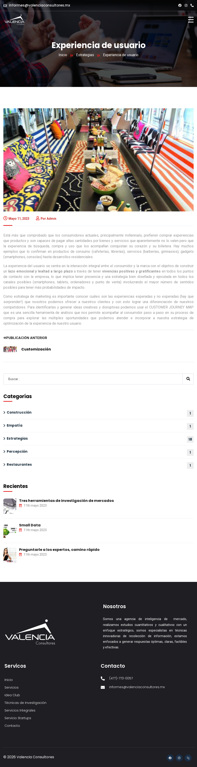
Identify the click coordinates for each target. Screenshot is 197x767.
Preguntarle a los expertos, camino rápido (59, 549)
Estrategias (85, 55)
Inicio (63, 55)
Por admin (46, 218)
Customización (36, 349)
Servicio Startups (17, 718)
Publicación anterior (25, 338)
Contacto (12, 725)
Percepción (17, 451)
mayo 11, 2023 (16, 218)
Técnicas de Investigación (25, 702)
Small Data (30, 525)
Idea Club (12, 695)
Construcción (19, 412)
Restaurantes (19, 464)
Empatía (14, 425)
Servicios (11, 687)
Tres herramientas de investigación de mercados (66, 500)
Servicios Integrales (19, 710)
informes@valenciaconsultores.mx (39, 5)
